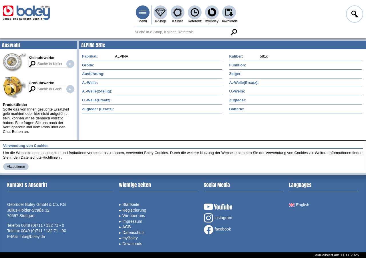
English (299, 204)
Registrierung (134, 210)
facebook (217, 229)
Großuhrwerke (41, 83)
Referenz (195, 21)
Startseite (130, 204)
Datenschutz (133, 232)
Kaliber (177, 21)
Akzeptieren (16, 167)
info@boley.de (32, 236)
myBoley (211, 21)
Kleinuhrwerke (41, 58)
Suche (234, 32)
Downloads (228, 21)
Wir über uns (133, 215)
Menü (142, 21)
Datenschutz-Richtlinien (40, 157)
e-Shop (160, 21)
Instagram (218, 217)
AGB (126, 226)
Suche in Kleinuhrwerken (70, 64)
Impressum (132, 221)
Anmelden (354, 14)
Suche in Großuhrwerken (70, 89)
